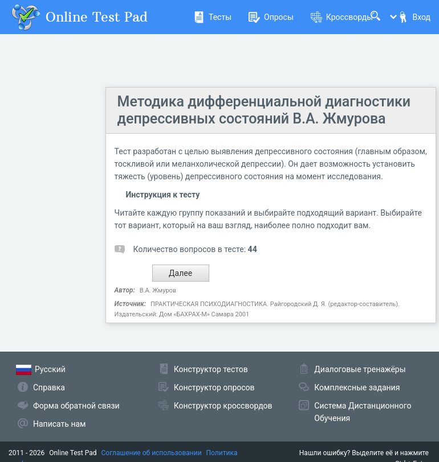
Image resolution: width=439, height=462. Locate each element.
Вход (413, 17)
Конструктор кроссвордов (223, 405)
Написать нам (59, 423)
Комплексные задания (357, 387)
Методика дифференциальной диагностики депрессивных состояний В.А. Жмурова (264, 110)
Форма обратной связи (76, 405)
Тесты (212, 17)
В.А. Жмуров (158, 290)
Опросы (271, 17)
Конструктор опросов (214, 387)
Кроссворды (342, 17)
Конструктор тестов (211, 369)
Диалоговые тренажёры (359, 369)
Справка (49, 387)
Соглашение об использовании (151, 453)
